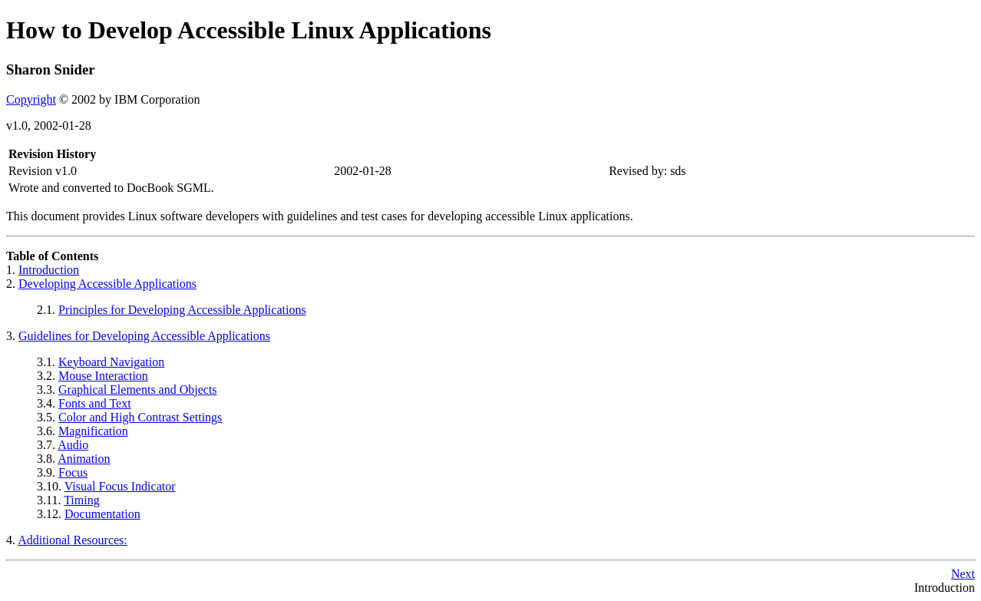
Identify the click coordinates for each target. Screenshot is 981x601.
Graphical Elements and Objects (137, 389)
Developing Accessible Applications (107, 283)
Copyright (31, 99)
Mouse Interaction (103, 375)
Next (963, 573)
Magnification (93, 431)
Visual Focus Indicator (120, 486)
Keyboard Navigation (111, 361)
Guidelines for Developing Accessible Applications (144, 335)
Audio (73, 444)
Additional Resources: (72, 540)
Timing (82, 500)
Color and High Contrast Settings (140, 417)
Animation (84, 458)
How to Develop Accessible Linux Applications (248, 30)
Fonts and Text (94, 403)
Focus (73, 472)
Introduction (48, 269)
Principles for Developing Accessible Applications (182, 309)
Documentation (102, 513)
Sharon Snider (50, 69)
